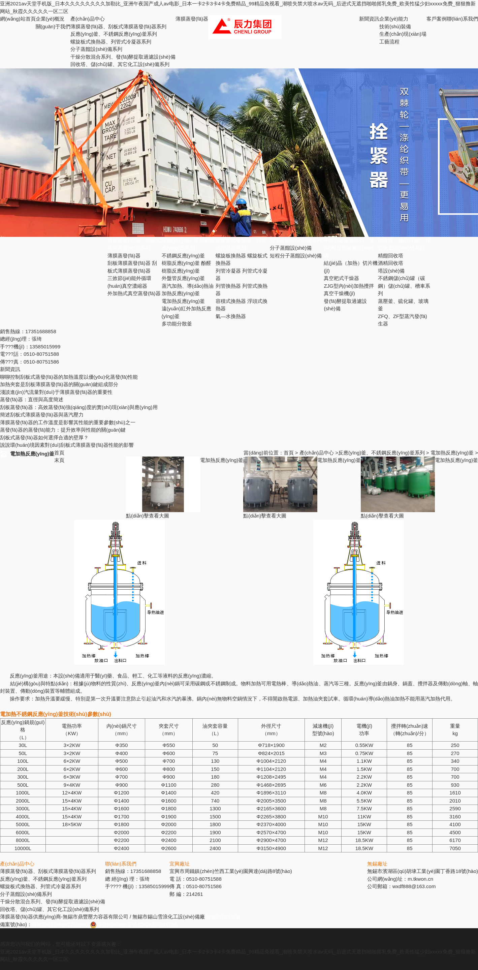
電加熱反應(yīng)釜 (183, 301)
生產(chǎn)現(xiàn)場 (402, 34)
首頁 (289, 453)
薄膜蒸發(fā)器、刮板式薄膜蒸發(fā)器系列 (118, 26)
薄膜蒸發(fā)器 (192, 19)
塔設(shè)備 (391, 271)
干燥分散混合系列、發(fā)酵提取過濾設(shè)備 (349, 248)
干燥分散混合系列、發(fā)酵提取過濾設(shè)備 (123, 57)
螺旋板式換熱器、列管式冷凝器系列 (110, 41)
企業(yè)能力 (393, 19)
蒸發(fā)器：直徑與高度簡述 (31, 399)
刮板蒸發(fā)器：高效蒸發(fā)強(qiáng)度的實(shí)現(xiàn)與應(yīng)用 (79, 407)
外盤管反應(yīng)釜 (183, 278)
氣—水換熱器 (231, 316)
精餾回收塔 (390, 255)
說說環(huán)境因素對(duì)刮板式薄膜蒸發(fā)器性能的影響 (67, 445)
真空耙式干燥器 (341, 278)
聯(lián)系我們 (462, 19)
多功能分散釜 (177, 323)
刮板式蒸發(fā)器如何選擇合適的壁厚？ (44, 437)
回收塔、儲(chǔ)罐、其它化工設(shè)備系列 (119, 64)
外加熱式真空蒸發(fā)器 (134, 293)
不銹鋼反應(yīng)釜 (183, 255)
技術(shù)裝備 (395, 26)
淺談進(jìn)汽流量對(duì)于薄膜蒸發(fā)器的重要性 (56, 392)
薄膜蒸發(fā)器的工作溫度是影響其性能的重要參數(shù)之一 (67, 422)
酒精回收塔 (390, 263)
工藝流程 (389, 41)
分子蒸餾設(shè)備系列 (96, 49)
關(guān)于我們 (53, 26)
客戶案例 (436, 19)
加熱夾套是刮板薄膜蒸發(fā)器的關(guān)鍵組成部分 (59, 384)
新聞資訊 (369, 19)
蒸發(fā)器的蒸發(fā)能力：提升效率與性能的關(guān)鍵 (63, 430)
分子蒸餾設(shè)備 (291, 248)
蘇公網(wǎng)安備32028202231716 (133, 924)
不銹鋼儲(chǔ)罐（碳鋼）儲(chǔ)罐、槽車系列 (404, 285)
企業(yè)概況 (50, 19)
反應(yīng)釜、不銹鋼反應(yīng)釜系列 (113, 34)
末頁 (59, 460)
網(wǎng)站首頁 (18, 19)
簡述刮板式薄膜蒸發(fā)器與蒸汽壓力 (42, 414)
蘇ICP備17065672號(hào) (61, 924)
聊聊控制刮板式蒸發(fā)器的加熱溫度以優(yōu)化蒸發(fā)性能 (69, 377)
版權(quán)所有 (223, 916)
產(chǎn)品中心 (87, 19)
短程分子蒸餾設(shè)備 (296, 255)
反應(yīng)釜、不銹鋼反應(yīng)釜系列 (381, 453)
